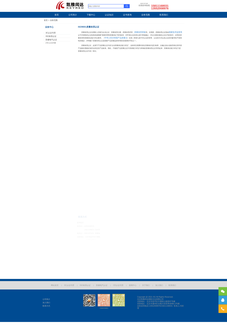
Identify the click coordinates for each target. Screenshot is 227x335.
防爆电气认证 (51, 37)
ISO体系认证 (51, 34)
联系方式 (46, 306)
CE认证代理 (51, 40)
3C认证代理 (51, 30)
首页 (57, 15)
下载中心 (91, 15)
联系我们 (163, 15)
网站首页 (55, 285)
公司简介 (72, 15)
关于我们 (146, 285)
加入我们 (159, 285)
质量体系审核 (140, 6)
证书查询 (127, 15)
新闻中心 (133, 285)
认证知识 (109, 15)
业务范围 (145, 15)
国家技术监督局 (175, 6)
